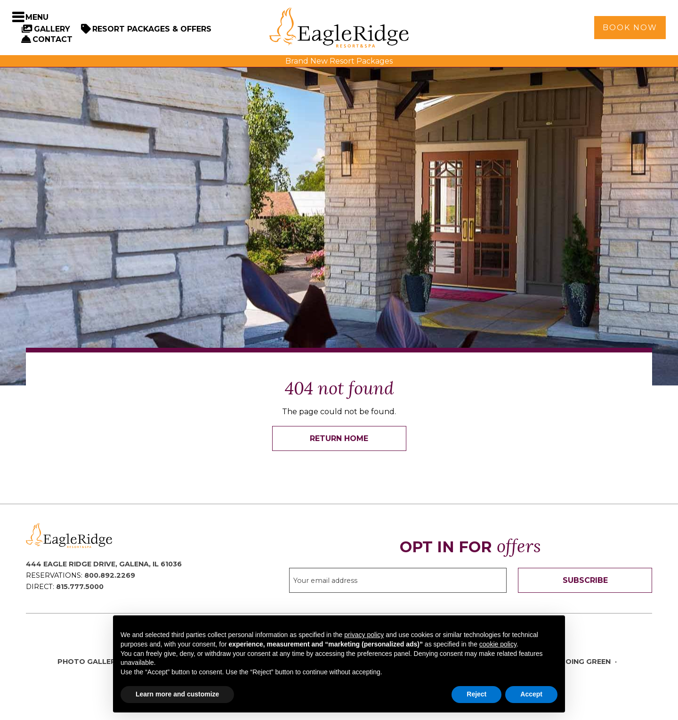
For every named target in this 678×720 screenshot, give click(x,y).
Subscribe (585, 580)
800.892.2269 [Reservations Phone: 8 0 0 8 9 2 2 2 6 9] (109, 575)
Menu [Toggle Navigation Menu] (36, 17)
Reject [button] (476, 694)
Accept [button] (531, 694)
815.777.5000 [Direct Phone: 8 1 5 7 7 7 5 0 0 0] (80, 586)
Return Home (339, 438)
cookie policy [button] (498, 644)
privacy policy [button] (364, 634)
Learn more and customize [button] (177, 694)
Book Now (630, 27)
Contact (52, 39)
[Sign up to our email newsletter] (398, 580)
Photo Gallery (89, 661)
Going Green (585, 661)
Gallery (52, 29)
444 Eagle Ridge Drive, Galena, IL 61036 (104, 564)
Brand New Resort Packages (339, 61)
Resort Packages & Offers (151, 29)
